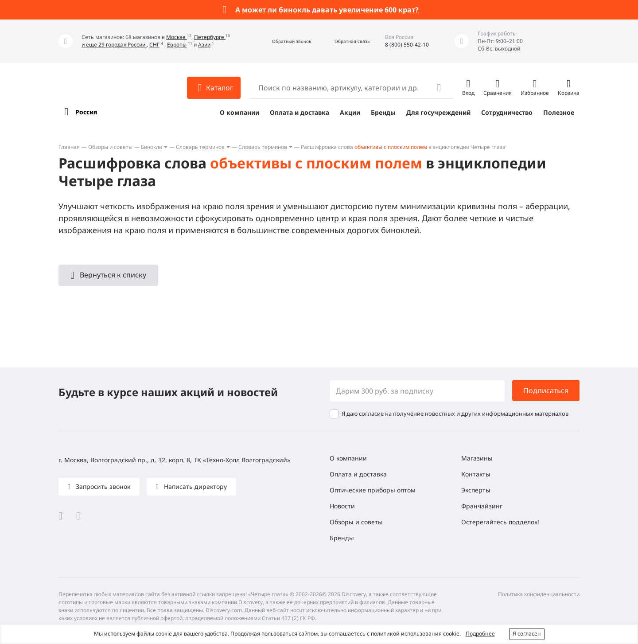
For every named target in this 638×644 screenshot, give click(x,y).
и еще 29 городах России (114, 44)
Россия (86, 112)
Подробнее (480, 633)
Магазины (477, 458)
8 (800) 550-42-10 (407, 44)
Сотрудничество (507, 112)
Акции (350, 112)
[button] (282, 41)
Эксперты (475, 490)
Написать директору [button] (194, 486)
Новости (342, 506)
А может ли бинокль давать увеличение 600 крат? (327, 10)
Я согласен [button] (527, 633)
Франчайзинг (481, 506)
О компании (239, 112)
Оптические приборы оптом (373, 490)
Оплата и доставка (299, 112)
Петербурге (210, 37)
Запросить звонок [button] (102, 486)
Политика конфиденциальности (539, 594)
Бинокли (151, 147)
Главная (69, 147)
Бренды (383, 112)
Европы (177, 44)
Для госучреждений (438, 112)
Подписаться (545, 390)
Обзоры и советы (110, 147)
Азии (204, 44)
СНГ (154, 44)
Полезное (558, 112)
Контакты (475, 474)
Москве (176, 37)
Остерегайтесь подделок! (500, 522)
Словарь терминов (200, 147)
